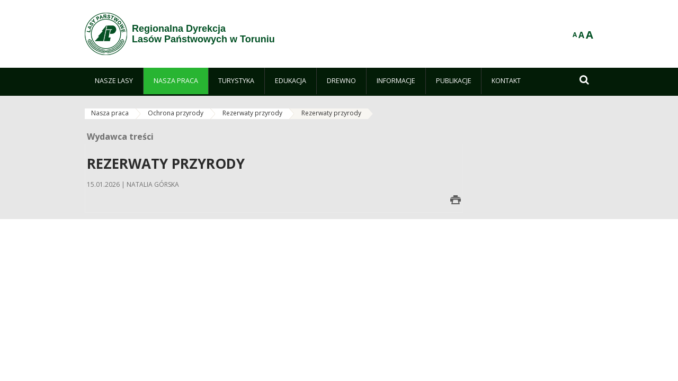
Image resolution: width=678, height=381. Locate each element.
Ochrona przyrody (175, 112)
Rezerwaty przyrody (252, 112)
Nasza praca (110, 112)
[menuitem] (114, 81)
